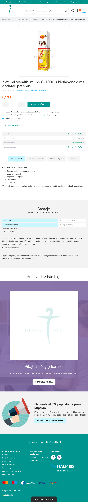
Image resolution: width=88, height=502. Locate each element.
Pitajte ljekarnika (44, 382)
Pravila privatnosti (8, 474)
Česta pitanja (6, 468)
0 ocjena (20, 91)
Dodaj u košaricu (38, 104)
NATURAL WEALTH (76, 134)
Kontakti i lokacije (62, 2)
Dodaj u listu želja (13, 125)
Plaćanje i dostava (30, 2)
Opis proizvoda (17, 159)
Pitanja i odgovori (31, 91)
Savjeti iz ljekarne (46, 2)
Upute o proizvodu (36, 159)
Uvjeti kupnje (6, 461)
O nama (5, 455)
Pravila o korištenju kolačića (12, 471)
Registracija (81, 2)
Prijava (73, 2)
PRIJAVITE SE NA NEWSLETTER (50, 420)
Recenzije (42, 91)
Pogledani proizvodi (44, 499)
